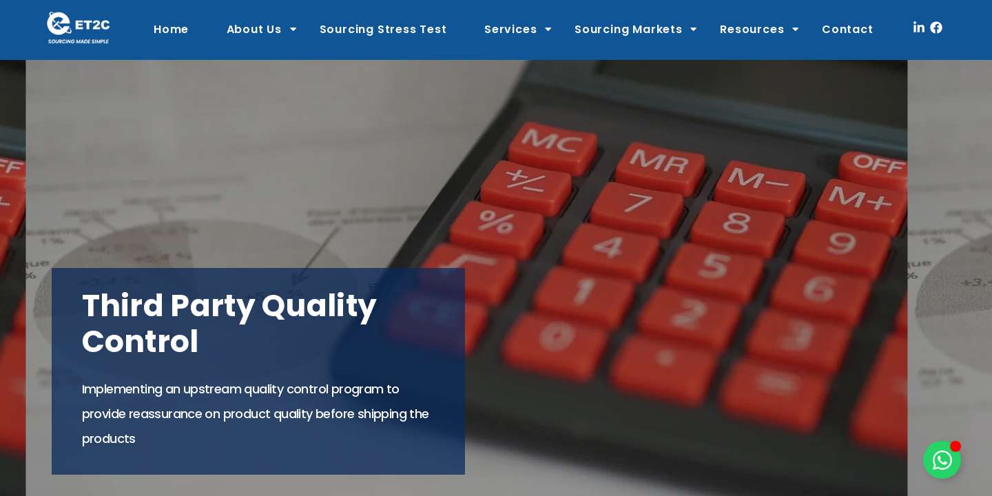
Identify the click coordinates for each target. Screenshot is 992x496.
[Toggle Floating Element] (942, 460)
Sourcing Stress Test (383, 29)
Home (171, 29)
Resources (752, 29)
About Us (254, 29)
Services (510, 29)
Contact (848, 29)
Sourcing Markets (629, 29)
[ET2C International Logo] (78, 27)
